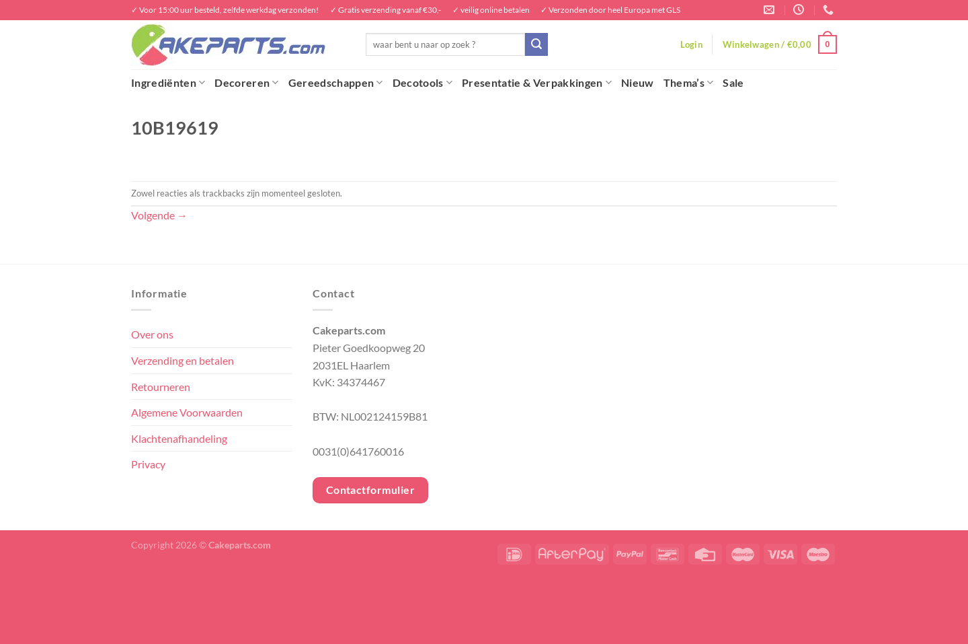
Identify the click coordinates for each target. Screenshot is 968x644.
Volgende (159, 215)
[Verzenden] (536, 44)
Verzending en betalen (182, 360)
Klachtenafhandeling (179, 438)
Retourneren (160, 386)
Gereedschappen (335, 83)
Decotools (422, 83)
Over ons (152, 334)
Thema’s (688, 83)
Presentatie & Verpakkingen (537, 83)
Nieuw (637, 82)
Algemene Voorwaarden (187, 412)
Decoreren (246, 83)
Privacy (148, 464)
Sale (733, 82)
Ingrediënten (168, 83)
